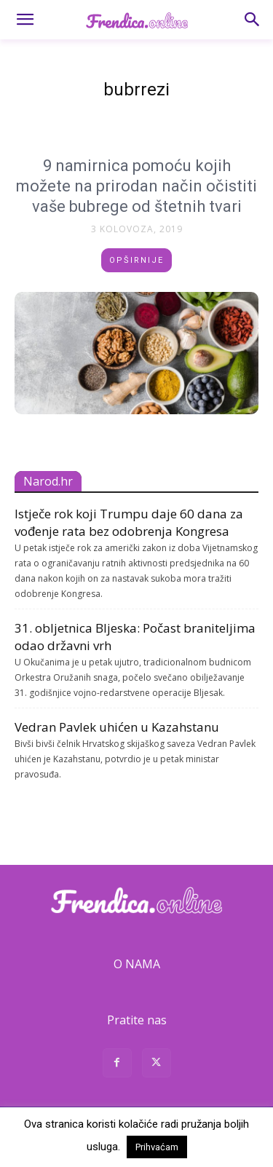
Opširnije (136, 260)
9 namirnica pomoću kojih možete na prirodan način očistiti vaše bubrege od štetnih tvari (136, 186)
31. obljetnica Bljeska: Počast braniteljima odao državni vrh (135, 637)
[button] (24, 19)
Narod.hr (48, 481)
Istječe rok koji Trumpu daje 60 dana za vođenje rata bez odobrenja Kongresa (129, 522)
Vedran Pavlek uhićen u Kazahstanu (117, 727)
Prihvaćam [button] (156, 1147)
